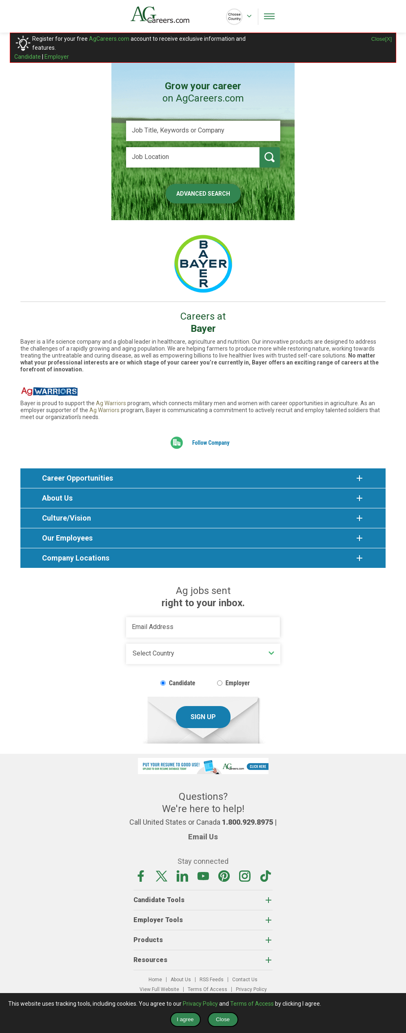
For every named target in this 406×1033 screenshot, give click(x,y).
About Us (181, 979)
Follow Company (211, 442)
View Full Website (159, 989)
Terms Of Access (207, 989)
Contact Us (244, 979)
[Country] (203, 654)
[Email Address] (203, 627)
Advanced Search (203, 193)
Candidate (27, 56)
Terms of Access (252, 1003)
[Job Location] (193, 157)
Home (155, 979)
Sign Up (203, 717)
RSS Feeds (212, 979)
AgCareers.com (109, 38)
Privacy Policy (251, 989)
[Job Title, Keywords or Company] (203, 131)
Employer (56, 56)
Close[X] (381, 39)
